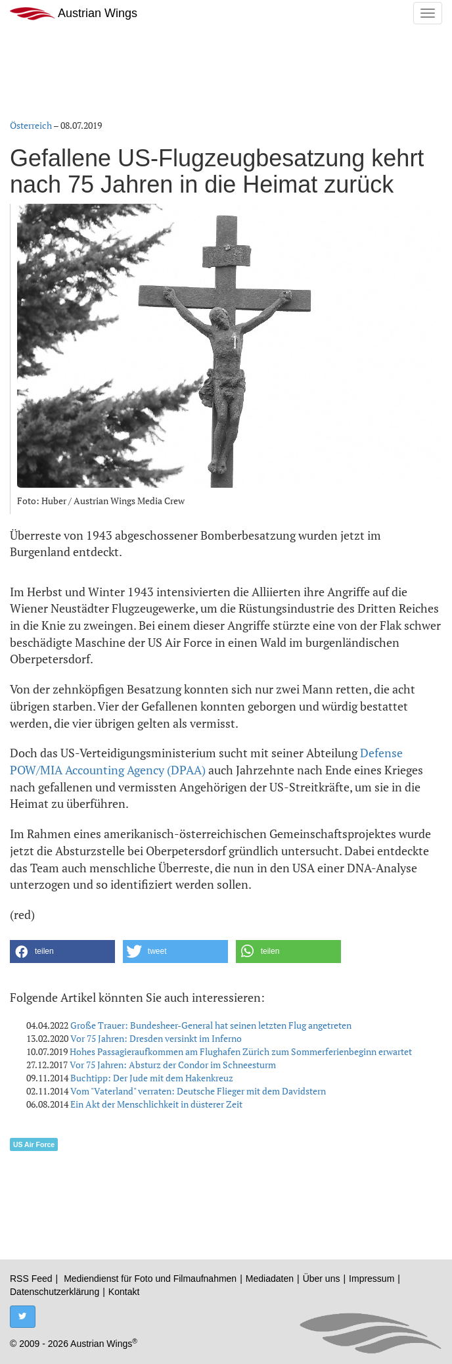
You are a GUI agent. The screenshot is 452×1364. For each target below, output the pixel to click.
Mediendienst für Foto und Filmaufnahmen (150, 1278)
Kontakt (123, 1291)
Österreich (31, 125)
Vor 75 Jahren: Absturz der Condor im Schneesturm (173, 1064)
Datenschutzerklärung (54, 1291)
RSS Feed (31, 1278)
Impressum (371, 1278)
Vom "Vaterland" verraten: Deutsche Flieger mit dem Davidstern (198, 1091)
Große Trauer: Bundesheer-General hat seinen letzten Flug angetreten (210, 1025)
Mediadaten (270, 1278)
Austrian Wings (73, 13)
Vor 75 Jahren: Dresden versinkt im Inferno (156, 1038)
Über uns (321, 1278)
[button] (62, 951)
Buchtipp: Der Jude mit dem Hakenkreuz (151, 1077)
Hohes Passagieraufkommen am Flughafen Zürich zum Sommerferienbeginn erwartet (241, 1051)
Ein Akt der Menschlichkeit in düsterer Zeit (156, 1104)
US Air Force (34, 1144)
